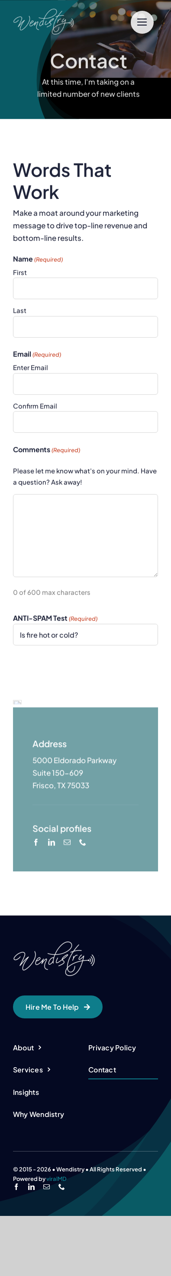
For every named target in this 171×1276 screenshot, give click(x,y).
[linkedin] (51, 905)
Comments (46, 451)
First (20, 273)
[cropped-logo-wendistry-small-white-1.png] (61, 12)
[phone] (82, 905)
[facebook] (35, 905)
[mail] (67, 905)
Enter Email (30, 368)
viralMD (56, 1238)
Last (19, 312)
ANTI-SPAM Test (55, 620)
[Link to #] (142, 22)
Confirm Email (35, 407)
